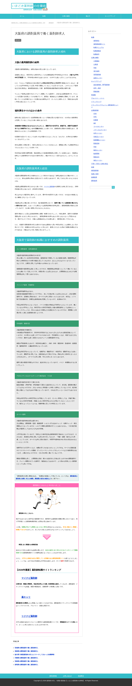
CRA (95, 113)
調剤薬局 (18, 40)
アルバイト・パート (97, 98)
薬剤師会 (96, 40)
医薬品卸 (96, 143)
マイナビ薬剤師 (49, 186)
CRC (95, 117)
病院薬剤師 (95, 170)
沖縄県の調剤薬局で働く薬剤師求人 (26, 658)
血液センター (98, 78)
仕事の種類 (66, 16)
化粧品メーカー (99, 136)
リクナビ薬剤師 (29, 616)
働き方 (88, 16)
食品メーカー (98, 160)
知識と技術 (95, 174)
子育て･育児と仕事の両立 (99, 164)
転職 (44, 16)
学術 (95, 147)
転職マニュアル (99, 47)
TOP (32, 22)
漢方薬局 (96, 71)
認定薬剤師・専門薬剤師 (102, 85)
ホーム (22, 16)
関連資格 (96, 91)
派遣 (92, 167)
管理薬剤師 (97, 74)
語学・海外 (97, 88)
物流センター (98, 150)
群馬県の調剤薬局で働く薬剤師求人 (26, 664)
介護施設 (96, 61)
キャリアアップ (110, 16)
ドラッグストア (96, 101)
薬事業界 (94, 177)
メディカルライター (100, 130)
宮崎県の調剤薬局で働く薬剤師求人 (26, 661)
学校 (95, 68)
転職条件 (96, 54)
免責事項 (81, 676)
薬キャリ (26, 597)
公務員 (96, 64)
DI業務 (96, 120)
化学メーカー (98, 133)
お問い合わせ (67, 676)
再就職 (93, 95)
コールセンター (99, 126)
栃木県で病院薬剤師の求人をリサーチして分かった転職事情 (34, 654)
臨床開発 (96, 153)
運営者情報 (53, 676)
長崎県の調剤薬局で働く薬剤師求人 (26, 651)
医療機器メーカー (99, 140)
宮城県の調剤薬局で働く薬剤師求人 (26, 648)
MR (95, 123)
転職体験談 (97, 51)
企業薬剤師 (95, 110)
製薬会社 (96, 157)
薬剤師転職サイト (99, 44)
